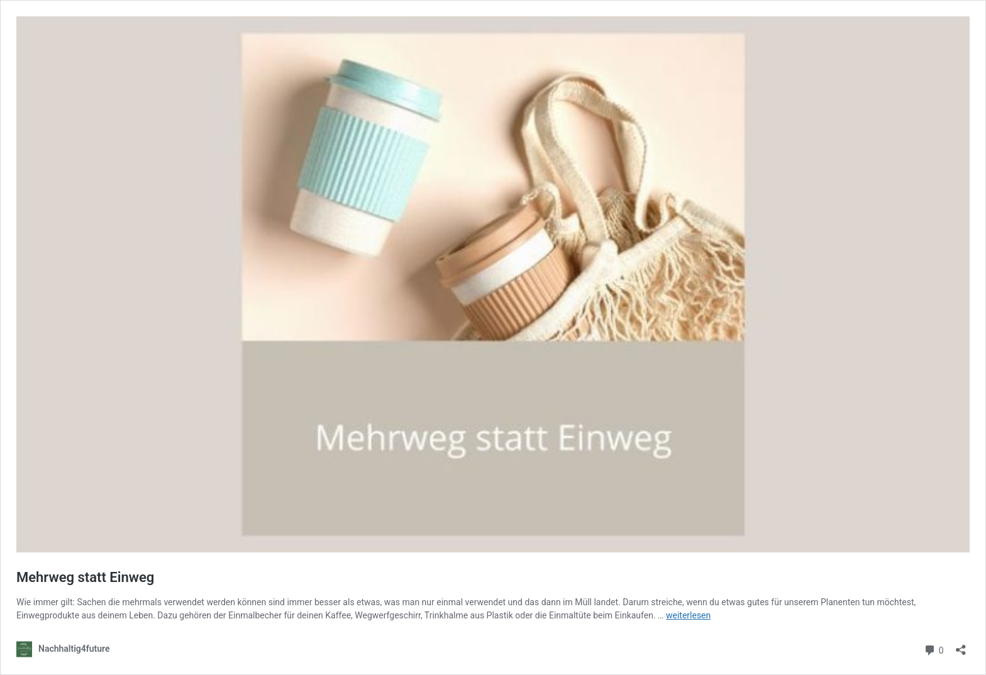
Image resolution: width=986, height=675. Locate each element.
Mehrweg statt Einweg (85, 577)
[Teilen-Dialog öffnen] (961, 646)
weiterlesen (688, 615)
